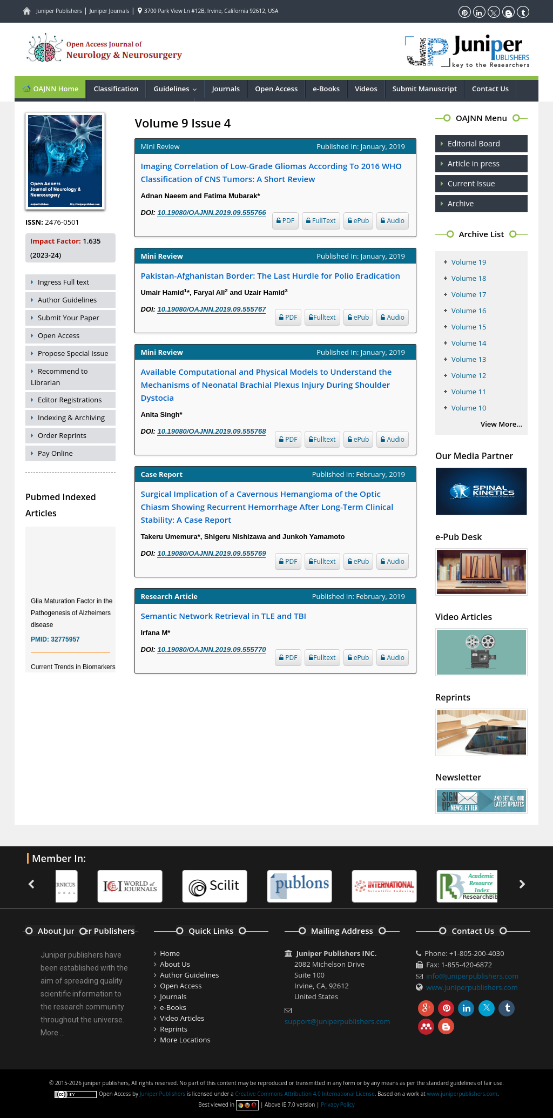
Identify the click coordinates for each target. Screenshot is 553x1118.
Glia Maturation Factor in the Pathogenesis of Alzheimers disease (71, 619)
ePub (358, 220)
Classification (115, 88)
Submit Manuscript (425, 88)
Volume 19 (468, 262)
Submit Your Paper (68, 317)
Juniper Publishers (59, 11)
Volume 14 (468, 343)
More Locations (185, 1040)
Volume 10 (468, 408)
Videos (366, 88)
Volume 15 (468, 327)
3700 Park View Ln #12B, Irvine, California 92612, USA (208, 11)
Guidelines (177, 88)
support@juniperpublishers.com (337, 1021)
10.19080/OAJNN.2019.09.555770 (211, 649)
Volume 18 (468, 278)
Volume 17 (468, 294)
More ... (53, 1032)
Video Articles (182, 1018)
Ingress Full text (63, 282)
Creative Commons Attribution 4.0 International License (304, 1093)
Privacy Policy (337, 1104)
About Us (175, 964)
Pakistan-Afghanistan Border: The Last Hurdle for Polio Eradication (270, 275)
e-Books (326, 88)
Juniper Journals (110, 11)
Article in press (474, 163)
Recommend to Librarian (59, 376)
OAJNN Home (50, 88)
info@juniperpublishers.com (472, 976)
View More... (501, 424)
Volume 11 (468, 391)
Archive (461, 203)
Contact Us (490, 88)
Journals (226, 88)
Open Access (276, 88)
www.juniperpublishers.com (472, 987)
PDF (285, 220)
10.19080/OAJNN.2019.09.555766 (211, 212)
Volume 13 (468, 359)
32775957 (65, 645)
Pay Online (55, 453)
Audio (392, 220)
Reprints (173, 1029)
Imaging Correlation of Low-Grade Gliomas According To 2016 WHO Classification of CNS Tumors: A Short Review (271, 172)
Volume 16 (468, 310)
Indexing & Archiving (71, 417)
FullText (321, 220)
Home (170, 953)
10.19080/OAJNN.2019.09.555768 (211, 431)
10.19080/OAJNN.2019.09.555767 (211, 309)
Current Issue (471, 183)
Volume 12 (468, 375)
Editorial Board (474, 143)
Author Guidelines (67, 300)
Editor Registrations (70, 400)
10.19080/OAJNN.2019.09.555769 (211, 553)
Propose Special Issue (73, 353)
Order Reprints (62, 435)
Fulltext (322, 317)
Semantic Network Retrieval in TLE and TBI (223, 615)
